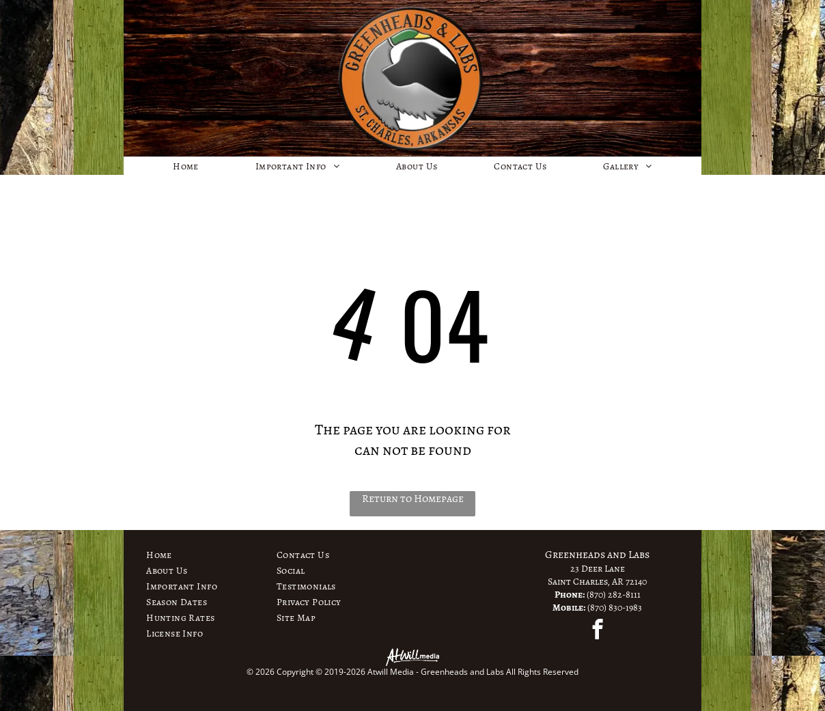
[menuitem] (186, 166)
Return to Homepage (413, 498)
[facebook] (597, 631)
